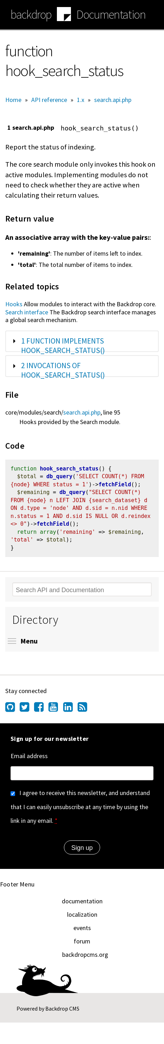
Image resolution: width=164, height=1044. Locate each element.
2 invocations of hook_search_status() (63, 370)
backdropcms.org (85, 958)
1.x (80, 100)
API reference (49, 100)
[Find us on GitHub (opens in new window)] (12, 711)
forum (82, 944)
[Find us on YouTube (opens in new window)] (55, 711)
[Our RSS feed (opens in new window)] (85, 711)
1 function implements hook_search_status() (63, 345)
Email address (29, 759)
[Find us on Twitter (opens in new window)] (27, 711)
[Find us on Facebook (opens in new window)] (41, 711)
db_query (59, 477)
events (82, 931)
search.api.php (112, 100)
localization (82, 918)
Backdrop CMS (62, 1011)
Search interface (26, 312)
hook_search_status (69, 469)
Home (13, 100)
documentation (82, 904)
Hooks (13, 304)
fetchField (114, 486)
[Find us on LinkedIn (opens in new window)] (70, 711)
